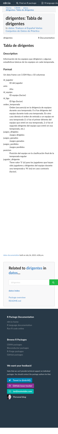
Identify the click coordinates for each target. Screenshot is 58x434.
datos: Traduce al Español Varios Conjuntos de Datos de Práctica (24, 29)
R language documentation (19, 325)
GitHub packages (15, 354)
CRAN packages (14, 344)
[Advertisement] (28, 205)
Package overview (17, 297)
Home (8, 8)
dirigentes (34, 268)
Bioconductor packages (18, 348)
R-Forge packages (15, 351)
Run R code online (15, 328)
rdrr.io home (12, 322)
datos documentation (11, 255)
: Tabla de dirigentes (20, 10)
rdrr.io (6, 3)
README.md (15, 300)
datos (13, 273)
